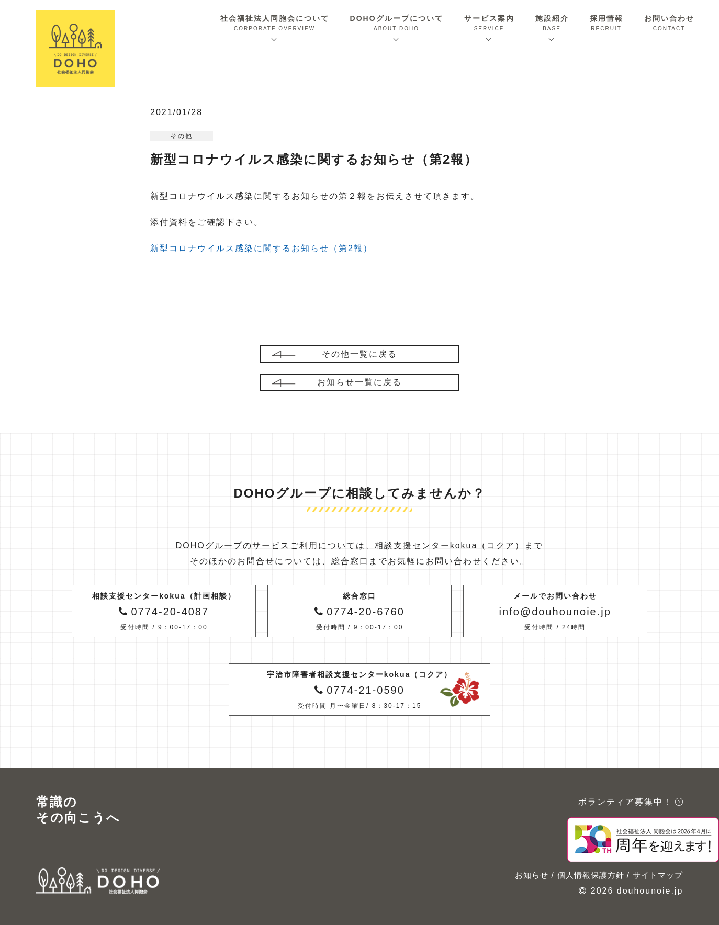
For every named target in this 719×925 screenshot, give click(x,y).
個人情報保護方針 (590, 875)
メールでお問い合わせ (555, 612)
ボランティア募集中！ (625, 801)
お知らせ (531, 875)
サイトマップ (658, 875)
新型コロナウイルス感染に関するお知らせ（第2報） (261, 248)
